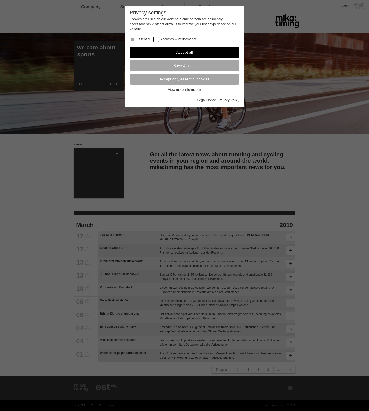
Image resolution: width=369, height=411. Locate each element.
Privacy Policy (229, 100)
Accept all (184, 52)
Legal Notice (206, 100)
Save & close (184, 66)
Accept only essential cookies (185, 79)
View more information (184, 89)
